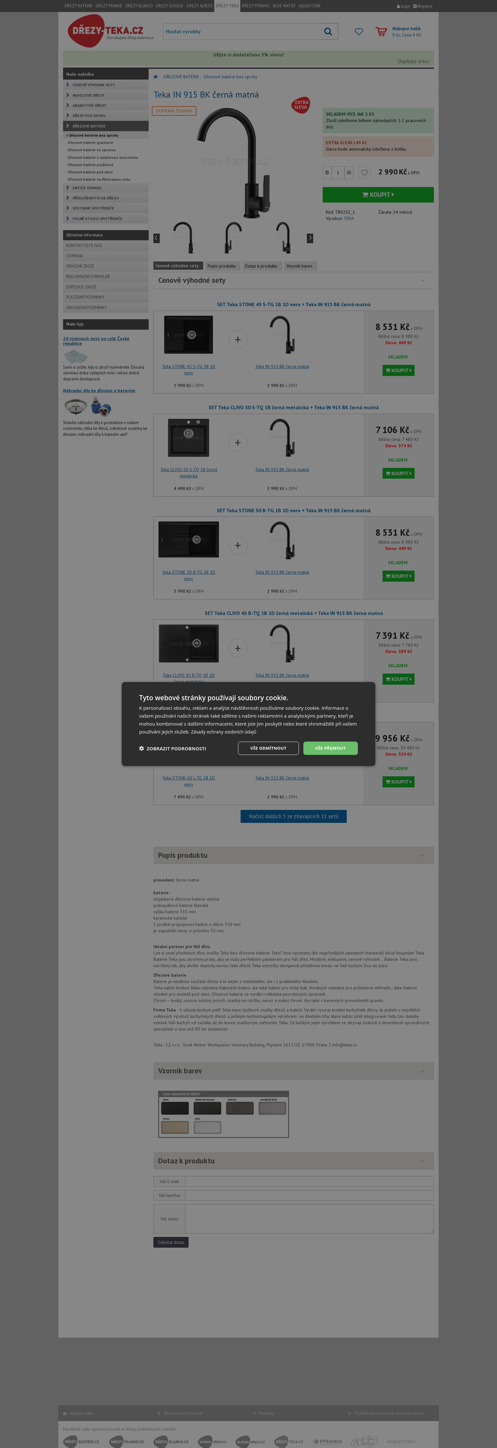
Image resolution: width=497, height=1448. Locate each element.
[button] (172, 748)
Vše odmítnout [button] (264, 748)
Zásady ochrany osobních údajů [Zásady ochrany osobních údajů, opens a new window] (226, 731)
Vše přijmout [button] (329, 748)
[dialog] (248, 724)
